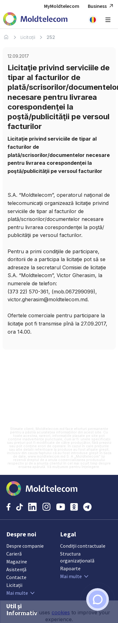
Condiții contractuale (82, 546)
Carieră (14, 553)
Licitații (27, 37)
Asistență (16, 569)
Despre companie (25, 546)
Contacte (16, 577)
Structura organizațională (77, 557)
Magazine (16, 561)
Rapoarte (70, 568)
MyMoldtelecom (61, 5)
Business (101, 6)
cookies (61, 619)
